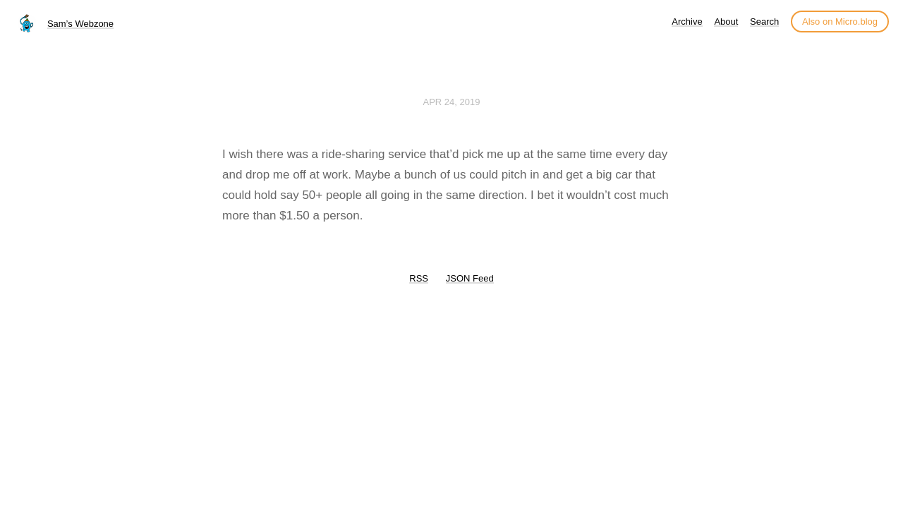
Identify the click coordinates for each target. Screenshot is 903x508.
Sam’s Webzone (80, 23)
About (726, 21)
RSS (418, 278)
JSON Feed (470, 278)
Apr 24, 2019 (451, 102)
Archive (687, 21)
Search (764, 21)
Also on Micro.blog (840, 21)
